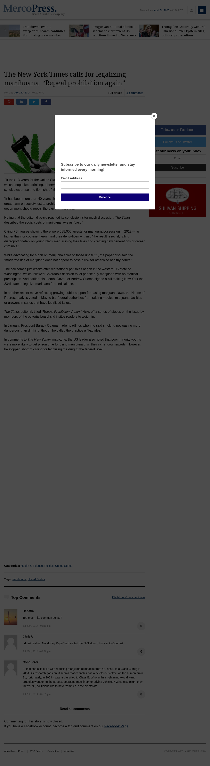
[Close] (154, 116)
